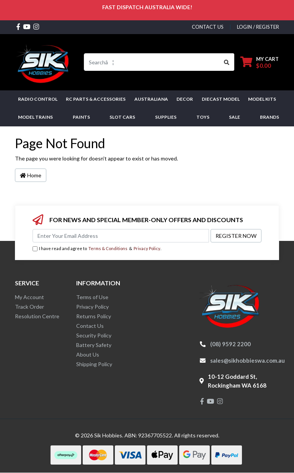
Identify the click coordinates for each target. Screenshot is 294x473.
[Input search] (152, 62)
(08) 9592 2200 (230, 343)
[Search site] (226, 62)
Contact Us (90, 325)
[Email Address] (121, 235)
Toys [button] (202, 117)
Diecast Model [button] (221, 99)
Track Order (29, 306)
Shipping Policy (94, 364)
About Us (87, 354)
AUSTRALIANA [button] (151, 99)
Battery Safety (93, 345)
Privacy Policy (147, 248)
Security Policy (93, 335)
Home (30, 175)
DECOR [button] (184, 99)
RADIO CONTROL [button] (37, 99)
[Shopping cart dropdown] (259, 62)
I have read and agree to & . (97, 249)
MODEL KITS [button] (262, 99)
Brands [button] (269, 117)
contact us (208, 27)
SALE (234, 117)
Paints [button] (81, 117)
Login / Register (258, 27)
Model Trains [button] (35, 117)
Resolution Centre (37, 316)
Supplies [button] (165, 117)
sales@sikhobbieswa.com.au (247, 360)
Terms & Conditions (107, 248)
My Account (29, 297)
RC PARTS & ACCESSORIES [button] (96, 99)
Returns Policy (93, 316)
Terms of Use (92, 297)
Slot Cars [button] (122, 117)
